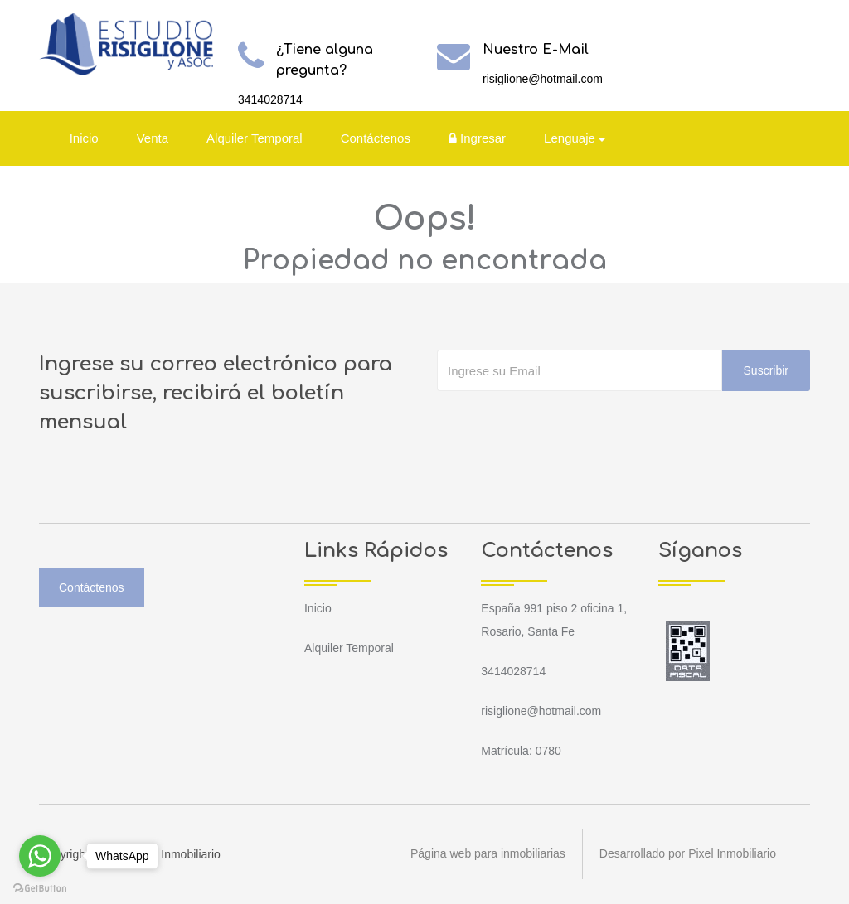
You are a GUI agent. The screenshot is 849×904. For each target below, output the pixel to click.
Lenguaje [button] (569, 138)
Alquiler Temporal (254, 138)
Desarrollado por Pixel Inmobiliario (687, 854)
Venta (152, 138)
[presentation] (563, 424)
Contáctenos (375, 138)
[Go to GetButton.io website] (39, 887)
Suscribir (766, 370)
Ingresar (477, 138)
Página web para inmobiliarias (487, 854)
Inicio (84, 138)
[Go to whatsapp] (40, 856)
